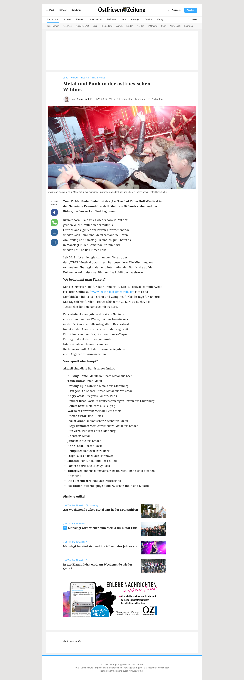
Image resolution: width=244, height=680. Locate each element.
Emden (129, 26)
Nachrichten (53, 19)
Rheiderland (106, 26)
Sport (164, 26)
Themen (80, 19)
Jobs (123, 19)
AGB (77, 667)
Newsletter (76, 10)
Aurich (119, 26)
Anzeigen (135, 19)
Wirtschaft (175, 26)
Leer (95, 26)
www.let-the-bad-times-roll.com (112, 292)
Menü (49, 10)
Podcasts (111, 19)
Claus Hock (83, 99)
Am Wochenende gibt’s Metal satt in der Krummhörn (100, 509)
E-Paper (63, 10)
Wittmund (152, 26)
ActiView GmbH (136, 671)
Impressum (100, 667)
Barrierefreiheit (114, 667)
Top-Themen (53, 26)
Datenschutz (87, 667)
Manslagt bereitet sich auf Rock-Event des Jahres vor (100, 546)
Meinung (188, 26)
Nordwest (67, 26)
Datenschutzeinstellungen (156, 667)
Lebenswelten (95, 19)
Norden (140, 26)
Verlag (160, 19)
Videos (67, 19)
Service (148, 19)
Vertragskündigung (133, 667)
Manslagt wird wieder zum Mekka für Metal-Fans (102, 528)
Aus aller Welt (82, 26)
